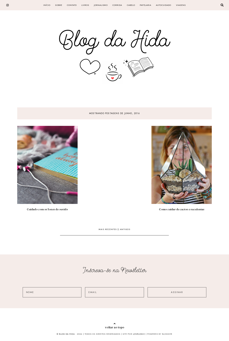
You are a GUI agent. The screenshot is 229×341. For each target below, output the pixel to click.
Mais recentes (108, 229)
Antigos (125, 229)
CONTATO (72, 5)
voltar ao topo (114, 325)
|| (118, 229)
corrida (117, 5)
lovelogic (139, 333)
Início (47, 5)
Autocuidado (163, 5)
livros (85, 5)
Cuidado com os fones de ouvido (47, 209)
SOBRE (58, 5)
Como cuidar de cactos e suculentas (181, 209)
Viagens (181, 5)
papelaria (145, 5)
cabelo (131, 5)
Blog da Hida (67, 333)
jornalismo (101, 5)
